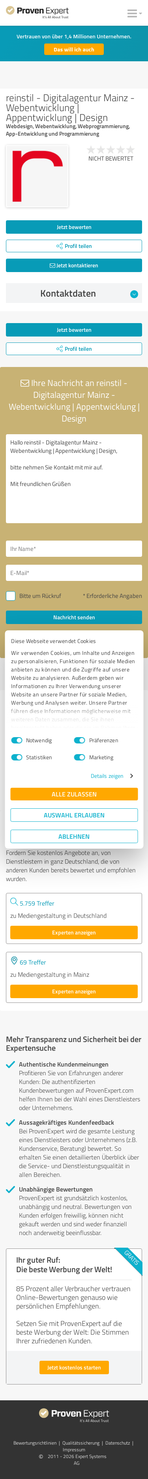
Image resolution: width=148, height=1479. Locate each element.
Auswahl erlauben (74, 814)
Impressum (74, 1449)
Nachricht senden (74, 617)
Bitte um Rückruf (40, 596)
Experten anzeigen (74, 932)
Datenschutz (117, 1442)
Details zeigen (107, 775)
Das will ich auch (74, 49)
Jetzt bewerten (74, 227)
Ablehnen (74, 836)
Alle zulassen (74, 793)
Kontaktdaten (89, 293)
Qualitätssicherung (80, 1442)
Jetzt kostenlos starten (74, 1367)
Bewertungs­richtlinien (34, 1442)
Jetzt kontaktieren (74, 265)
